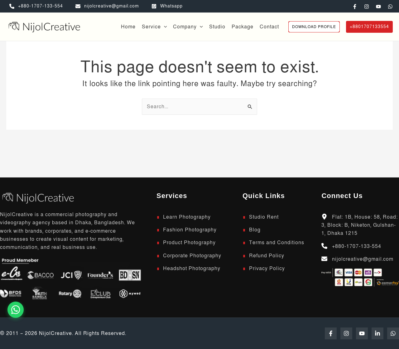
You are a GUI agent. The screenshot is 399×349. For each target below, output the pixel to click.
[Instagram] (366, 6)
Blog (255, 229)
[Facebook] (354, 6)
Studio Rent (264, 217)
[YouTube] (378, 6)
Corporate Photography (192, 255)
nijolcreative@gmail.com (362, 259)
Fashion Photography (190, 229)
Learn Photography (187, 217)
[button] (314, 26)
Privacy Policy (267, 268)
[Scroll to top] (37, 197)
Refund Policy (266, 255)
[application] (164, 27)
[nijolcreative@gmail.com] (107, 6)
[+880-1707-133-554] (36, 6)
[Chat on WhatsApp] (15, 310)
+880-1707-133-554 (356, 246)
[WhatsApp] (390, 6)
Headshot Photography (191, 268)
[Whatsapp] (167, 6)
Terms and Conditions (276, 242)
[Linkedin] (377, 333)
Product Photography (189, 242)
